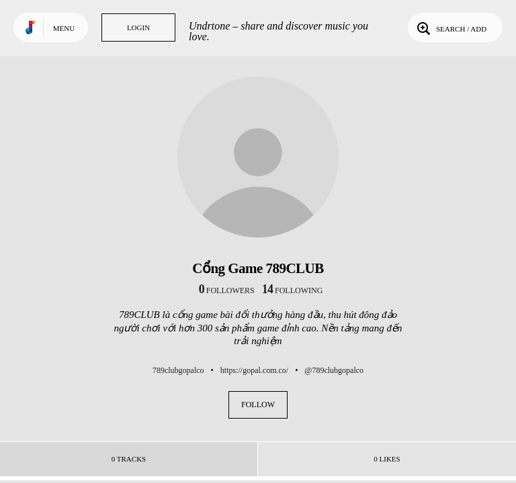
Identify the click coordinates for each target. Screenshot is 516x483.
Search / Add (450, 27)
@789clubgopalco (333, 370)
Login (138, 27)
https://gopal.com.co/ (254, 370)
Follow (258, 404)
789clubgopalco (178, 370)
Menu (64, 28)
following (292, 290)
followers (227, 290)
